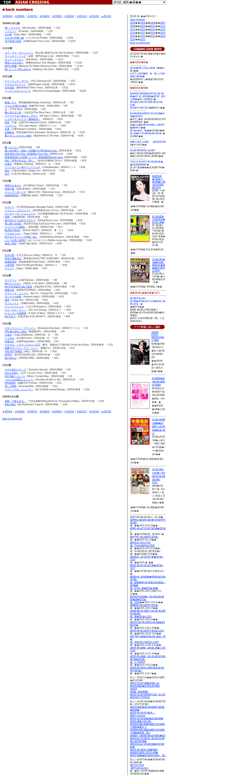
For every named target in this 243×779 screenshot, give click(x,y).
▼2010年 (69, 16)
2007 (162, 23)
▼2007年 (32, 16)
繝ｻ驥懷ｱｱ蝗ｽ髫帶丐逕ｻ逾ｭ (144, 605)
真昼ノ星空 (11, 243)
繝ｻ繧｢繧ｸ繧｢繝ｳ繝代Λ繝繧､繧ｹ (148, 694)
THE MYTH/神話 (13, 351)
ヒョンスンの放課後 (15, 313)
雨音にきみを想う (14, 62)
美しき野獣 (11, 386)
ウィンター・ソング (15, 56)
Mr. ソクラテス (13, 28)
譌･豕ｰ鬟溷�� (138, 167)
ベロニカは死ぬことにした (19, 379)
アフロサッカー (13, 233)
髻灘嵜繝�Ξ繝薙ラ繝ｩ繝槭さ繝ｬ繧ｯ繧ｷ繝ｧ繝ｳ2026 (158, 182)
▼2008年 (44, 16)
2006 (152, 23)
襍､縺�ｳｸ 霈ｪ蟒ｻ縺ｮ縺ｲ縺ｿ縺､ (146, 133)
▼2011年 (82, 16)
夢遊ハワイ (11, 102)
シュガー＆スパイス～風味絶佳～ (22, 119)
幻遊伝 (8, 164)
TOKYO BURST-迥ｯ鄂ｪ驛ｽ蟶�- (147, 161)
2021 (142, 36)
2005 (142, 23)
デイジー (9, 268)
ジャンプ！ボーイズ (15, 192)
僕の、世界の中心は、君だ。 (20, 160)
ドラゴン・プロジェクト (18, 210)
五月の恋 (9, 255)
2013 (142, 29)
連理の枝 (9, 290)
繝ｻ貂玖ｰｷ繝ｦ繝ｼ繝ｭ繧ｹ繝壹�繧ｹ (148, 735)
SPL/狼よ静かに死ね (16, 331)
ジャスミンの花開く (15, 227)
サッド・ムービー (14, 59)
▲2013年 (106, 16)
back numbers (137, 19)
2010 (152, 26)
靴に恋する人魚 (13, 112)
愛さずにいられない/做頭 (18, 135)
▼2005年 (20, 16)
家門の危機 (11, 66)
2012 (132, 29)
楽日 (7, 170)
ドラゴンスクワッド (15, 84)
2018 (152, 33)
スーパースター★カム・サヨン (21, 115)
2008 (132, 26)
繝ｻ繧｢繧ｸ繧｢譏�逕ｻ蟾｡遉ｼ (145, 683)
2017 (142, 33)
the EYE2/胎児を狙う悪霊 (18, 286)
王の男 (8, 34)
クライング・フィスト (16, 293)
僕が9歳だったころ (15, 376)
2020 (132, 36)
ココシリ (9, 207)
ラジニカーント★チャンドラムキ (22, 167)
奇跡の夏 (9, 188)
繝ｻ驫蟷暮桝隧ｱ (139, 691)
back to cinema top (12, 418)
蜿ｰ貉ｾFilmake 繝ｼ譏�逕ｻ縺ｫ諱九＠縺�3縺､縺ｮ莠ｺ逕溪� (148, 301)
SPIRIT (8, 354)
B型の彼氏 (10, 404)
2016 (132, 33)
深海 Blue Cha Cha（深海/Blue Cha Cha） (27, 154)
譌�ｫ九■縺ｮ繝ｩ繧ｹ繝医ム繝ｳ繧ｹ (147, 124)
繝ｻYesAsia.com (139, 768)
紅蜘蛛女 (9, 132)
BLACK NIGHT (13, 230)
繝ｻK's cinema (137, 715)
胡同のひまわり (13, 185)
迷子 (7, 174)
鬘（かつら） (12, 147)
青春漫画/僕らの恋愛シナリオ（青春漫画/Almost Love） (34, 157)
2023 (162, 36)
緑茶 (7, 300)
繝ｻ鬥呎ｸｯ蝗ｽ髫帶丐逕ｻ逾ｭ (144, 537)
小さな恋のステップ (15, 369)
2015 (162, 29)
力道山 (8, 334)
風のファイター (13, 283)
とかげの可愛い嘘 (14, 37)
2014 (152, 29)
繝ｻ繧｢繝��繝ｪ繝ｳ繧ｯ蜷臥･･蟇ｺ (148, 755)
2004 (132, 23)
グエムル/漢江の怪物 (16, 106)
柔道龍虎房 (11, 261)
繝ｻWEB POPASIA (140, 697)
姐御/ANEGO (12, 195)
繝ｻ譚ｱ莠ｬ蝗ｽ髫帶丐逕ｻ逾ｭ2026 (147, 630)
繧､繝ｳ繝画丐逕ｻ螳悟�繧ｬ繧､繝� (158, 219)
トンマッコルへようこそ (18, 91)
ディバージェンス (14, 306)
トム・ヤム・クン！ (15, 310)
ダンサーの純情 (13, 296)
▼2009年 (57, 16)
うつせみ (9, 338)
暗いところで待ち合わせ (18, 69)
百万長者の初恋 (13, 41)
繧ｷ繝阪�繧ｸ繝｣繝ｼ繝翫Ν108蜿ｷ (158, 381)
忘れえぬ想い (12, 373)
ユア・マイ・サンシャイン (19, 52)
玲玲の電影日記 (13, 258)
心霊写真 (9, 265)
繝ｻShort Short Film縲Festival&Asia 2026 (142, 544)
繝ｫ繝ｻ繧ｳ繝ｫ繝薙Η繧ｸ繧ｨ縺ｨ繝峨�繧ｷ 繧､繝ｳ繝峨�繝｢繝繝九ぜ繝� (148, 96)
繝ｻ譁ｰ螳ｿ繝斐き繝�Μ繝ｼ (144, 749)
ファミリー (11, 31)
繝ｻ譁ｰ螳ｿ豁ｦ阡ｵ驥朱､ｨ (142, 712)
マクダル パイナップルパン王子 (22, 344)
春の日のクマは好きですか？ (20, 220)
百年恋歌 (9, 87)
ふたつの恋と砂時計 (15, 240)
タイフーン (11, 280)
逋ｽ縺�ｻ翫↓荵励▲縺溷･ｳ (143, 68)
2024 (132, 39)
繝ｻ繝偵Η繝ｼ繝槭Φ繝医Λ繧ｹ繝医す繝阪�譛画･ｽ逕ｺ (147, 731)
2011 (162, 26)
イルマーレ (11, 125)
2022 (152, 36)
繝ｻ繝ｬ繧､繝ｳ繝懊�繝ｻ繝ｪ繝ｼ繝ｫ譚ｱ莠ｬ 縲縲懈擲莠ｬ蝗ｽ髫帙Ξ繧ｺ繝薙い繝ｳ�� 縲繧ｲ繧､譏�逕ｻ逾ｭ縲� (148, 582)
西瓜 (7, 122)
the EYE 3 (10, 316)
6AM (7, 217)
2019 (162, 33)
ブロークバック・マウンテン (20, 328)
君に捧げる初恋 (13, 223)
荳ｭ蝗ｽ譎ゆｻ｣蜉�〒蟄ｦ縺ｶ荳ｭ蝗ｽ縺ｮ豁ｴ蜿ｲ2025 (158, 476)
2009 (142, 26)
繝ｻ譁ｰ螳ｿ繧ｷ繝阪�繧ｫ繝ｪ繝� (146, 718)
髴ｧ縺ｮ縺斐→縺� (139, 130)
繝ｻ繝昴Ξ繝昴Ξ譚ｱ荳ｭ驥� (144, 752)
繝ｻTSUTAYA (137, 765)
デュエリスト (12, 303)
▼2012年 (94, 16)
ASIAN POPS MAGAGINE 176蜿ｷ (157, 336)
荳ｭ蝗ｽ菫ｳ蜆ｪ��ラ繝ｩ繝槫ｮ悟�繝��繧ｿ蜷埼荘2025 (158, 265)
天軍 (7, 129)
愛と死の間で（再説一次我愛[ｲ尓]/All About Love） (32, 150)
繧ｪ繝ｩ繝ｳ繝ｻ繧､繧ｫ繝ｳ (142, 150)
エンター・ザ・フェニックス (20, 213)
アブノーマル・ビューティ (19, 389)
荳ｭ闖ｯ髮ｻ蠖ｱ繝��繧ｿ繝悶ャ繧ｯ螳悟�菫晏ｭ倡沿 (158, 426)
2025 (142, 39)
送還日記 (9, 341)
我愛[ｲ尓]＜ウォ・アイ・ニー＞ (21, 348)
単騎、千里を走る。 (15, 401)
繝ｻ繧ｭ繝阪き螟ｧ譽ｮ (140, 721)
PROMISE (10, 383)
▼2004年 (7, 16)
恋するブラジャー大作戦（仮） (21, 237)
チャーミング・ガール (16, 81)
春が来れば (11, 358)
